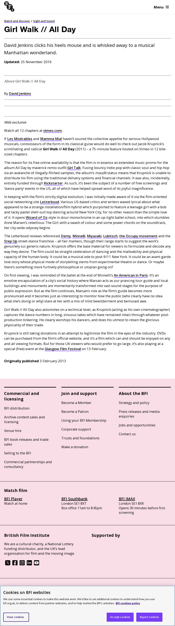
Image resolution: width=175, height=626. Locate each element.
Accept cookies (120, 617)
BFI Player (13, 498)
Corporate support (76, 429)
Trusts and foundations (80, 438)
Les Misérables (19, 138)
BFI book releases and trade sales (26, 442)
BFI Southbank (74, 498)
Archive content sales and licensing (24, 419)
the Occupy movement (138, 236)
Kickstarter (53, 183)
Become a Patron (75, 411)
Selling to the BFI (17, 453)
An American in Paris (131, 275)
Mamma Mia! (51, 138)
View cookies (15, 617)
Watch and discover (17, 21)
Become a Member (76, 402)
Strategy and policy (134, 402)
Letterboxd (49, 201)
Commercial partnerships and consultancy (28, 464)
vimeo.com (52, 130)
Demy (66, 236)
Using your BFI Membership (83, 420)
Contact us (127, 434)
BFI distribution (16, 408)
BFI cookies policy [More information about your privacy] (128, 603)
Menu (161, 7)
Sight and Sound (44, 21)
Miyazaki (94, 236)
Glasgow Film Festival (63, 348)
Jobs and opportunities (137, 425)
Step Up (10, 241)
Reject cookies (149, 617)
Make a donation (74, 446)
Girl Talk (74, 167)
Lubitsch (110, 236)
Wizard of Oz (36, 217)
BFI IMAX (127, 498)
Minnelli (78, 236)
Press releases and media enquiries (139, 414)
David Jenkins (20, 93)
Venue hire (12, 430)
